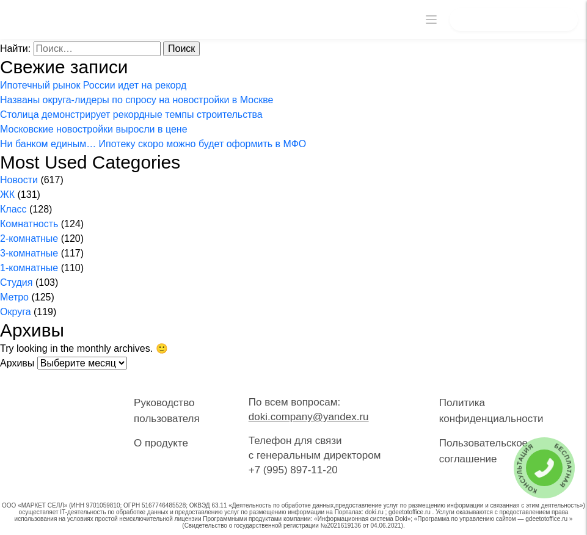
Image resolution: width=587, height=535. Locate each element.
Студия (16, 282)
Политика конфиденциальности (491, 410)
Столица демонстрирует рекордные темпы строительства (131, 114)
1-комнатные (29, 268)
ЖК (7, 194)
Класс (13, 209)
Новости (19, 180)
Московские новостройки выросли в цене (94, 129)
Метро (14, 297)
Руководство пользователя (167, 410)
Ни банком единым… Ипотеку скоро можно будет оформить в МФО (153, 144)
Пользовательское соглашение (483, 451)
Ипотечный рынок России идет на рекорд (93, 85)
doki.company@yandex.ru (309, 417)
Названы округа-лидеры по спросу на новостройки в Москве (136, 100)
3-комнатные (29, 253)
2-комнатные (29, 238)
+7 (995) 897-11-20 (293, 470)
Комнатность (29, 224)
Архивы (17, 363)
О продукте (161, 443)
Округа (15, 312)
